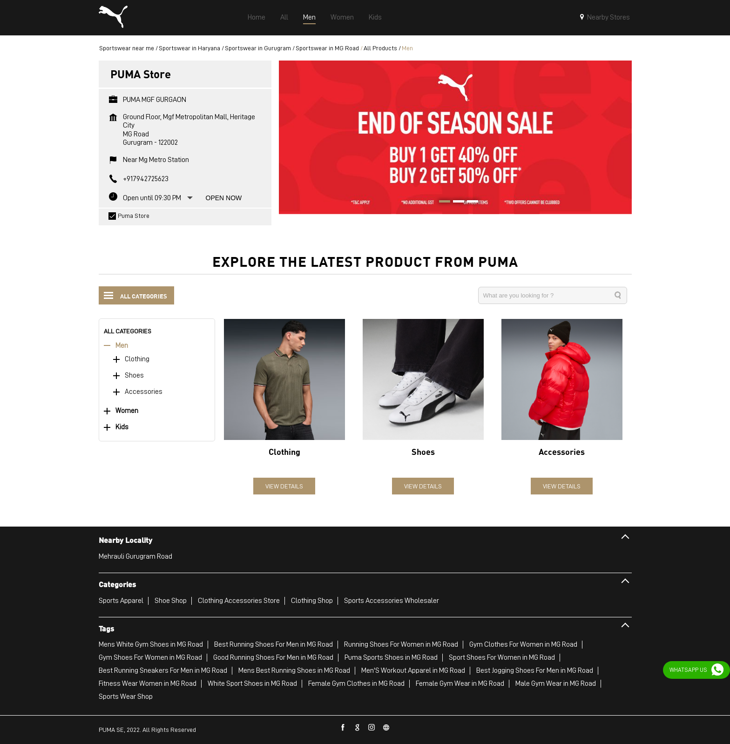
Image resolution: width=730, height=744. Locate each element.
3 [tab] (469, 202)
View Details (284, 486)
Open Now (224, 198)
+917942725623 (146, 179)
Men (121, 345)
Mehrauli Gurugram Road (135, 556)
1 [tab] (441, 202)
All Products (380, 48)
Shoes (134, 375)
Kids (121, 427)
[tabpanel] (455, 137)
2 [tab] (455, 202)
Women (126, 410)
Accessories (143, 391)
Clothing (137, 359)
